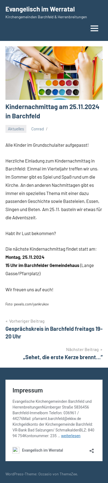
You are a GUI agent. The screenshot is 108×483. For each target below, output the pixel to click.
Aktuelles (16, 128)
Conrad (37, 128)
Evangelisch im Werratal (40, 9)
